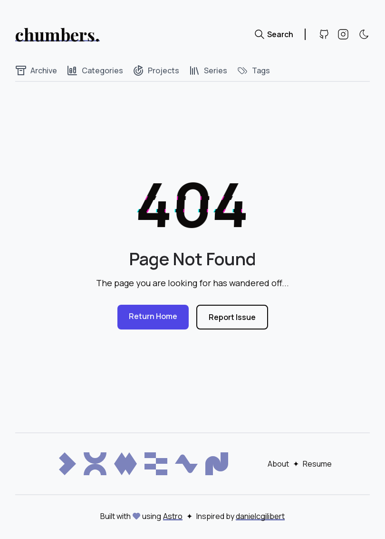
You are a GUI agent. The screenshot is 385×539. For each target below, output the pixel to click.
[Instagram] (343, 34)
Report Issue (232, 317)
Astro (173, 516)
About (278, 464)
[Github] (324, 34)
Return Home (153, 316)
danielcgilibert (260, 516)
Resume (317, 464)
